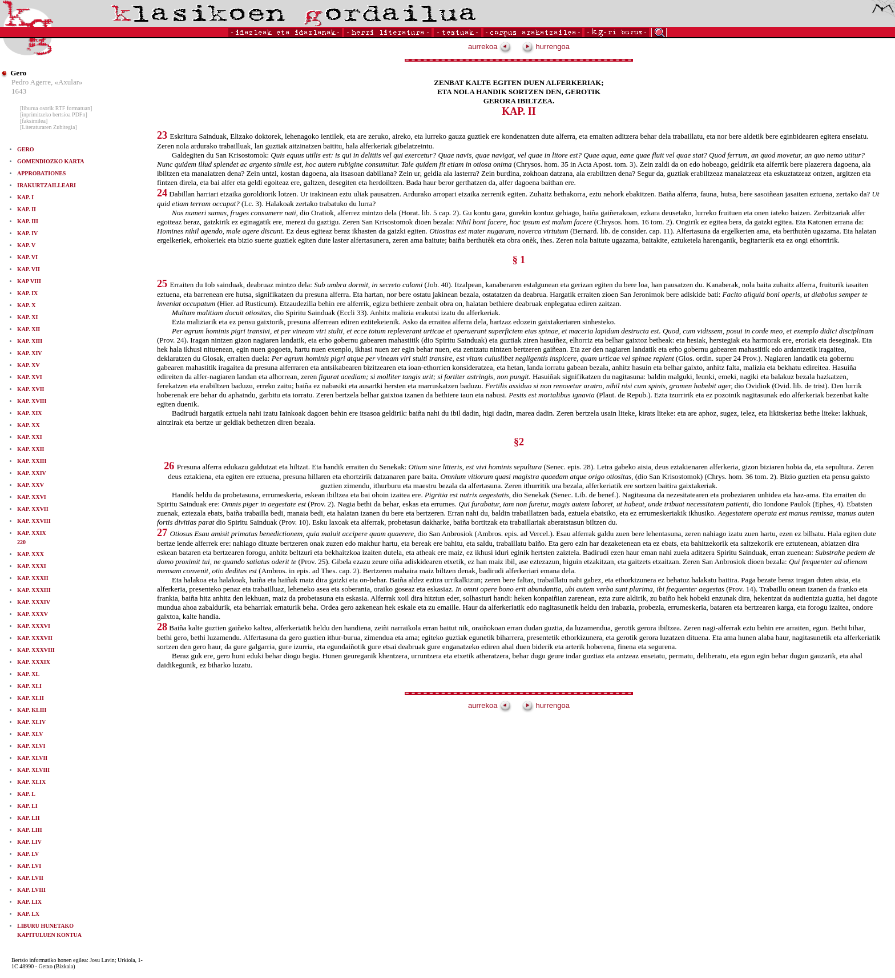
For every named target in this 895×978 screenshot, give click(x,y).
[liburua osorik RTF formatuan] (56, 108)
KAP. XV (28, 365)
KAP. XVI (29, 377)
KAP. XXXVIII (36, 650)
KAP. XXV (30, 485)
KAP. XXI (29, 437)
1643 (18, 91)
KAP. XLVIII (33, 770)
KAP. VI (27, 257)
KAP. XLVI (31, 746)
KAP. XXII (30, 449)
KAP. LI (27, 806)
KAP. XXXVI (33, 626)
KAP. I (25, 197)
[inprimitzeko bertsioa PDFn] (53, 114)
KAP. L (26, 794)
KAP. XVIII (31, 401)
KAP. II (26, 209)
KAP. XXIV (31, 473)
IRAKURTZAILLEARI (46, 185)
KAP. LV (28, 854)
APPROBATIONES (41, 173)
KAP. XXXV (32, 614)
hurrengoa (546, 46)
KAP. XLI (29, 686)
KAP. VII (28, 269)
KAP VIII (29, 281)
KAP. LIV (29, 842)
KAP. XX (28, 425)
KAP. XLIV (31, 722)
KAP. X (26, 305)
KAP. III (27, 221)
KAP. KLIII (31, 710)
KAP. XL (28, 674)
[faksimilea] (33, 121)
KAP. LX (28, 914)
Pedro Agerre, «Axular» (47, 82)
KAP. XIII (29, 341)
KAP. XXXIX (33, 662)
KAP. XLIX (31, 782)
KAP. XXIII (31, 461)
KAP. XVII (30, 389)
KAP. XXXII (33, 578)
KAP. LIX (29, 902)
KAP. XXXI (31, 566)
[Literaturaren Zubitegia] (48, 127)
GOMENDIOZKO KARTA (50, 161)
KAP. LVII (30, 878)
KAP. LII (28, 818)
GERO (25, 149)
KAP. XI (27, 317)
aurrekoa (489, 46)
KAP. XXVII (33, 509)
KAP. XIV (29, 353)
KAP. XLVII (32, 758)
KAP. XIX (29, 413)
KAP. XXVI (31, 497)
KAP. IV (27, 233)
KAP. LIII (29, 830)
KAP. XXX (30, 554)
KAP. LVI (29, 866)
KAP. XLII (30, 698)
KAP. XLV (30, 734)
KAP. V (26, 245)
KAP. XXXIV (33, 602)
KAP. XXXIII (34, 590)
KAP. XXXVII (35, 638)
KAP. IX (27, 293)
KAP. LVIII (31, 890)
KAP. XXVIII (34, 521)
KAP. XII (28, 329)
